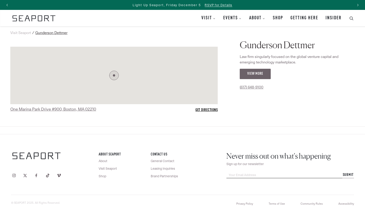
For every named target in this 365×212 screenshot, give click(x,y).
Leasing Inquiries (163, 168)
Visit (206, 18)
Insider (334, 18)
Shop (278, 18)
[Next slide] (357, 5)
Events (230, 18)
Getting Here (304, 18)
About (255, 18)
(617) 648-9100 (251, 87)
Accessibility (346, 203)
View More (255, 74)
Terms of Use (277, 203)
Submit (348, 175)
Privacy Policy (244, 203)
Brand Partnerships (164, 176)
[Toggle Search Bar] (349, 18)
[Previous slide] (7, 5)
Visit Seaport (20, 33)
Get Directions (206, 110)
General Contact (162, 161)
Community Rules (312, 203)
